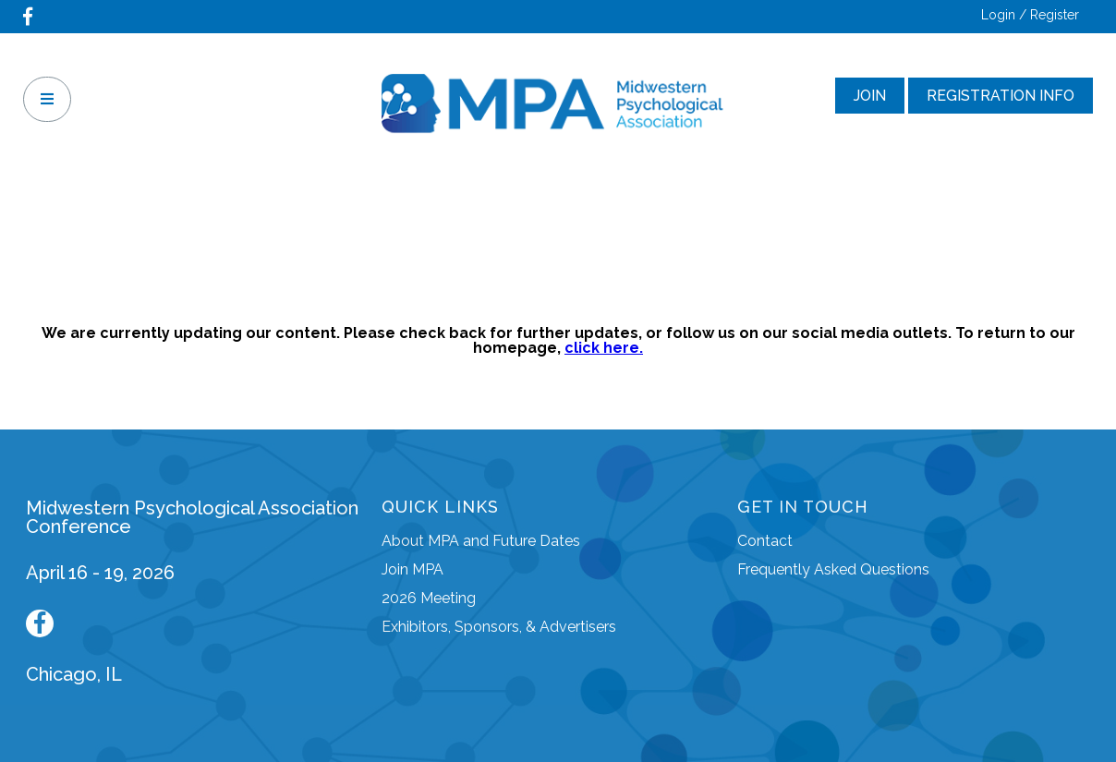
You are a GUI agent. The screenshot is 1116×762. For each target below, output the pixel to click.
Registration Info (1000, 95)
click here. (603, 348)
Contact (765, 541)
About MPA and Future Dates (481, 541)
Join (870, 95)
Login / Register (1030, 14)
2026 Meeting (429, 598)
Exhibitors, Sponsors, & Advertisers (499, 626)
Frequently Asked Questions (833, 569)
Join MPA (412, 569)
